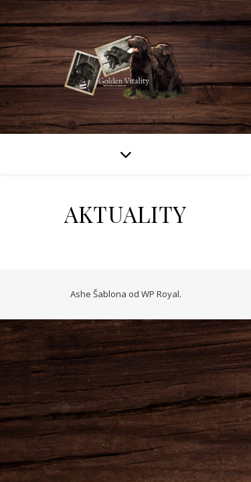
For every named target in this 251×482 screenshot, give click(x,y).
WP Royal (160, 294)
